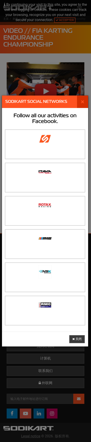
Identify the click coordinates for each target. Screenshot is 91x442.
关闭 (77, 339)
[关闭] (82, 102)
